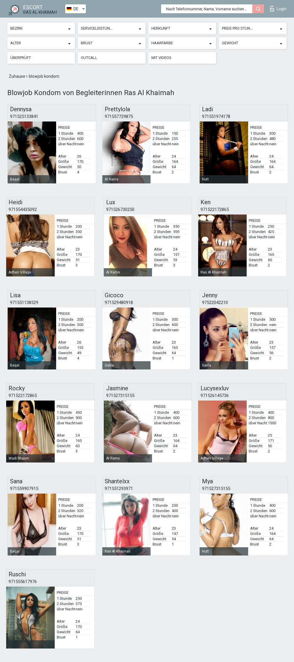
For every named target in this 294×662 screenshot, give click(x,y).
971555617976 (23, 581)
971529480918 (119, 302)
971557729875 (119, 116)
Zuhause (17, 76)
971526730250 (120, 209)
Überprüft (20, 57)
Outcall (89, 57)
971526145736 (215, 395)
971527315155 (120, 395)
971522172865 (215, 209)
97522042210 (215, 302)
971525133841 (24, 116)
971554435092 (23, 209)
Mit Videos (161, 57)
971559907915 (24, 488)
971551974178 (216, 116)
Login (278, 8)
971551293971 (119, 488)
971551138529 (24, 302)
